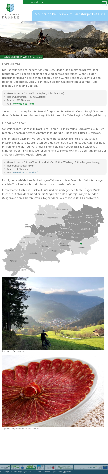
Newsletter (58, 471)
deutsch (34, 2)
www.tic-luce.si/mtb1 (24, 104)
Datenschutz (48, 471)
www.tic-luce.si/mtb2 (24, 173)
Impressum (37, 471)
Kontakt (69, 471)
